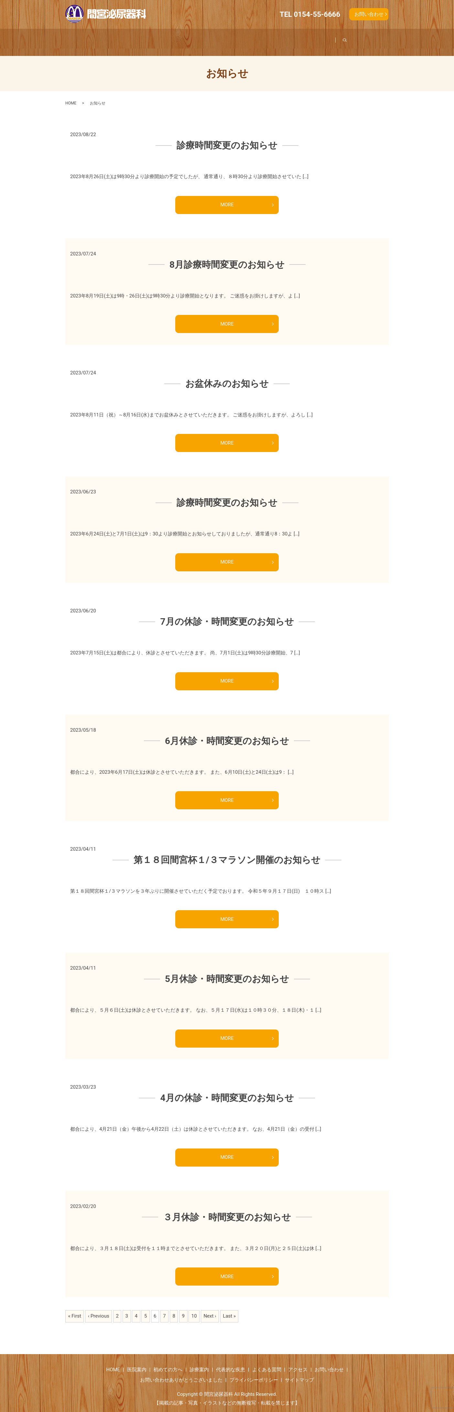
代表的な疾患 (255, 39)
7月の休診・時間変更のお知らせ (227, 614)
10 (194, 1308)
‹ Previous (98, 1308)
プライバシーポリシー (254, 1372)
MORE (226, 197)
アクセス (353, 39)
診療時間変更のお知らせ (227, 138)
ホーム (76, 39)
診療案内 (208, 39)
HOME (70, 95)
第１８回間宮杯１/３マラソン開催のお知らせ (227, 852)
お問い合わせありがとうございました (181, 1372)
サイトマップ (299, 1372)
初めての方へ (162, 39)
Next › (209, 1308)
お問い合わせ (369, 14)
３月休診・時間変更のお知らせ (227, 1209)
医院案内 (115, 39)
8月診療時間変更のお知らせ (227, 257)
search (379, 38)
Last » (229, 1308)
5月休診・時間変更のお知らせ (227, 971)
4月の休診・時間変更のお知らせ (227, 1090)
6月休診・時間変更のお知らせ (227, 733)
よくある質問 (306, 39)
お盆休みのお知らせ (227, 376)
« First (74, 1308)
